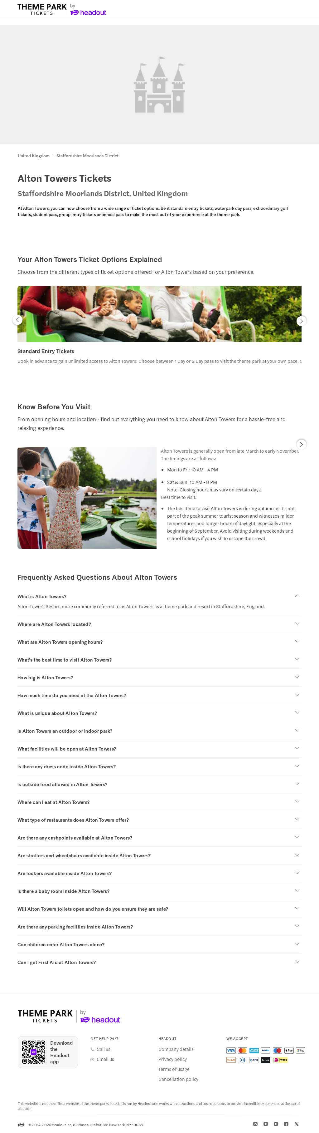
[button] (17, 321)
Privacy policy (172, 1059)
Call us (103, 1049)
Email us (105, 1059)
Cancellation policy (178, 1079)
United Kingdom (34, 156)
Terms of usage (174, 1069)
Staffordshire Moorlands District (87, 156)
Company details (176, 1049)
